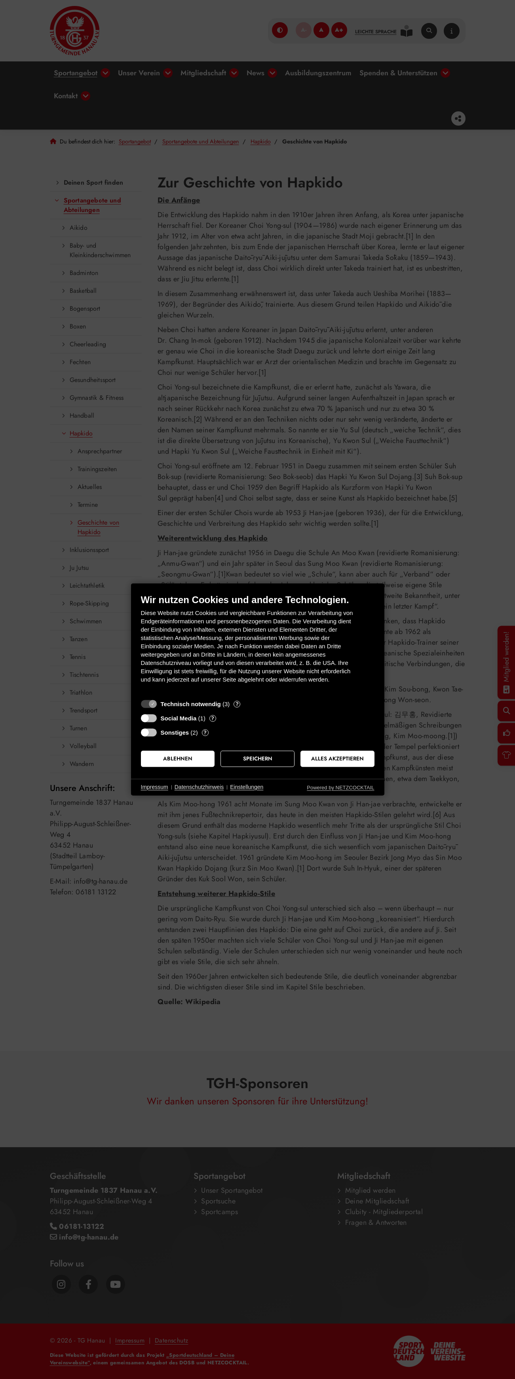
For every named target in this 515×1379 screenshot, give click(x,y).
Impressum (154, 787)
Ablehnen (177, 758)
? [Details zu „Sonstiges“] (205, 732)
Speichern (257, 758)
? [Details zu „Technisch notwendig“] (237, 704)
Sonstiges (175, 732)
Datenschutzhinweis (199, 787)
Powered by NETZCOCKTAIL (340, 788)
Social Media (179, 718)
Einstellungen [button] (246, 787)
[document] (257, 644)
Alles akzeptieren (337, 758)
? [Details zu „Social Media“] (212, 718)
